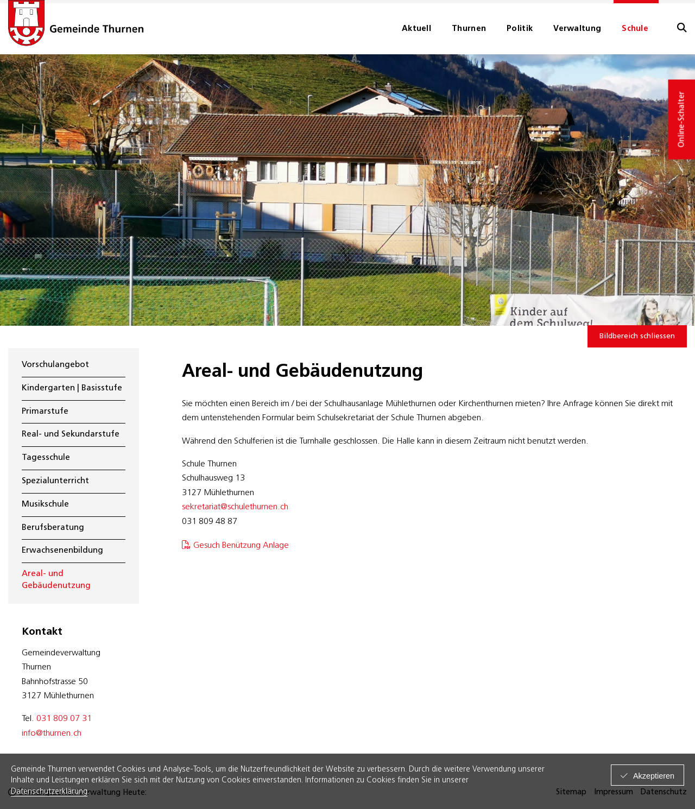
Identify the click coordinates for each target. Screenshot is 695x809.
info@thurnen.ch (51, 733)
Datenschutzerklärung (49, 792)
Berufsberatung (53, 528)
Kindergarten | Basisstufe (72, 388)
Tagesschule (46, 458)
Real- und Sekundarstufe (70, 435)
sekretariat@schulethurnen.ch (235, 507)
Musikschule (45, 505)
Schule (635, 29)
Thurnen (469, 29)
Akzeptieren (653, 776)
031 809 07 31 (64, 719)
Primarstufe (45, 412)
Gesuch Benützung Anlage (241, 545)
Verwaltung (577, 29)
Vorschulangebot (55, 365)
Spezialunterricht (55, 481)
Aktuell (416, 29)
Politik (520, 29)
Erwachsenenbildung (62, 551)
